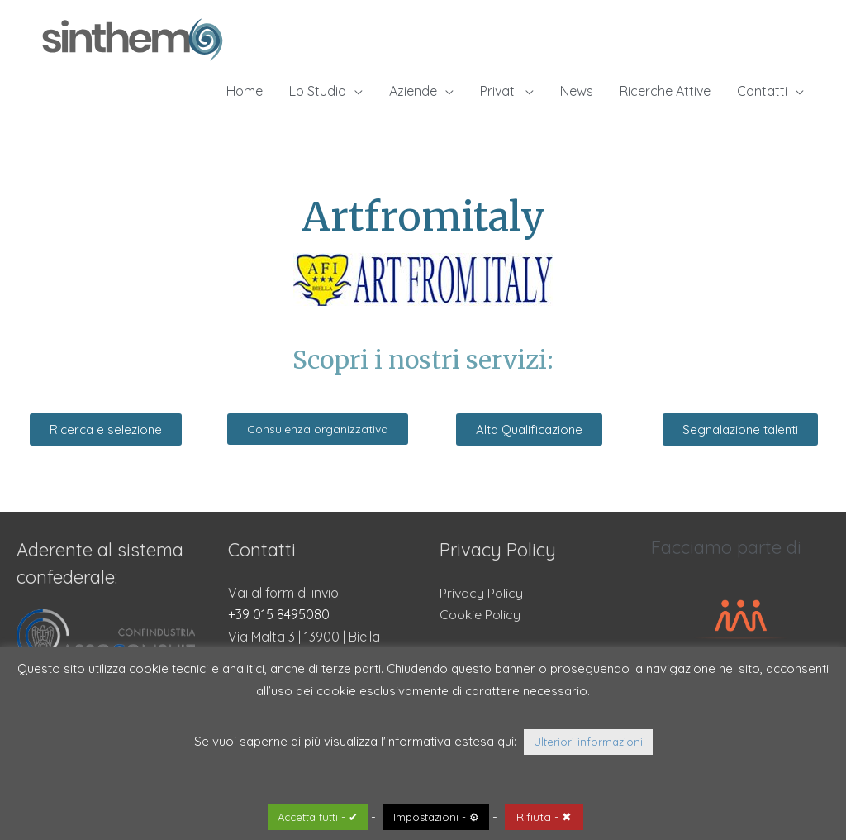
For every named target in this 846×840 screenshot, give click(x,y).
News (576, 91)
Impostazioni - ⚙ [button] (436, 816)
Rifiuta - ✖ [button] (544, 816)
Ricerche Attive (665, 91)
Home (244, 91)
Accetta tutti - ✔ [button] (318, 816)
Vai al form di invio (283, 593)
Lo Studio (317, 91)
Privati (498, 91)
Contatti (762, 91)
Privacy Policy (481, 593)
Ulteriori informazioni (588, 741)
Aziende (413, 91)
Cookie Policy (480, 614)
